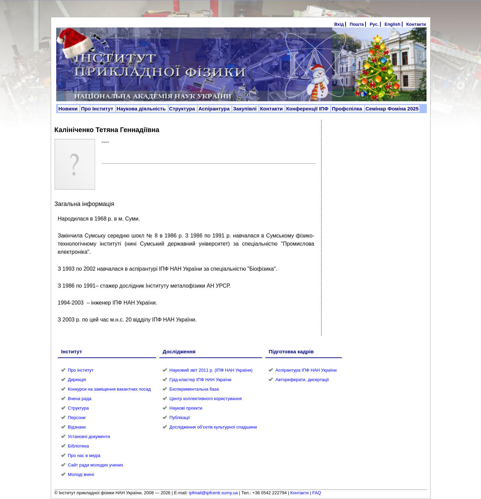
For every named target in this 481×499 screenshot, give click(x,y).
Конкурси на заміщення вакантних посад (109, 389)
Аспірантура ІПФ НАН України (306, 370)
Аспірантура (214, 108)
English (392, 24)
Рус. (374, 24)
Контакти (416, 24)
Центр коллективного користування (206, 398)
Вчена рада (80, 398)
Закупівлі (245, 108)
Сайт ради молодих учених (95, 464)
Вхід (339, 24)
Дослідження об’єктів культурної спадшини (213, 427)
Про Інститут (97, 108)
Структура (183, 108)
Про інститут (81, 370)
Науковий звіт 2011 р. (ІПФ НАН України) (211, 370)
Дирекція (77, 379)
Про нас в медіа (84, 455)
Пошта (357, 24)
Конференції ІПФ (308, 108)
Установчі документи (89, 436)
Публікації (180, 417)
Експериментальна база (194, 389)
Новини (69, 108)
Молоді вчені (81, 474)
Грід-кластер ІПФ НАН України (201, 379)
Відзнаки (77, 427)
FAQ (316, 492)
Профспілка (347, 108)
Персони (77, 417)
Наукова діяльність (142, 108)
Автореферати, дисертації (302, 379)
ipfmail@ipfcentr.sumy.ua (213, 492)
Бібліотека (78, 446)
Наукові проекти (186, 408)
